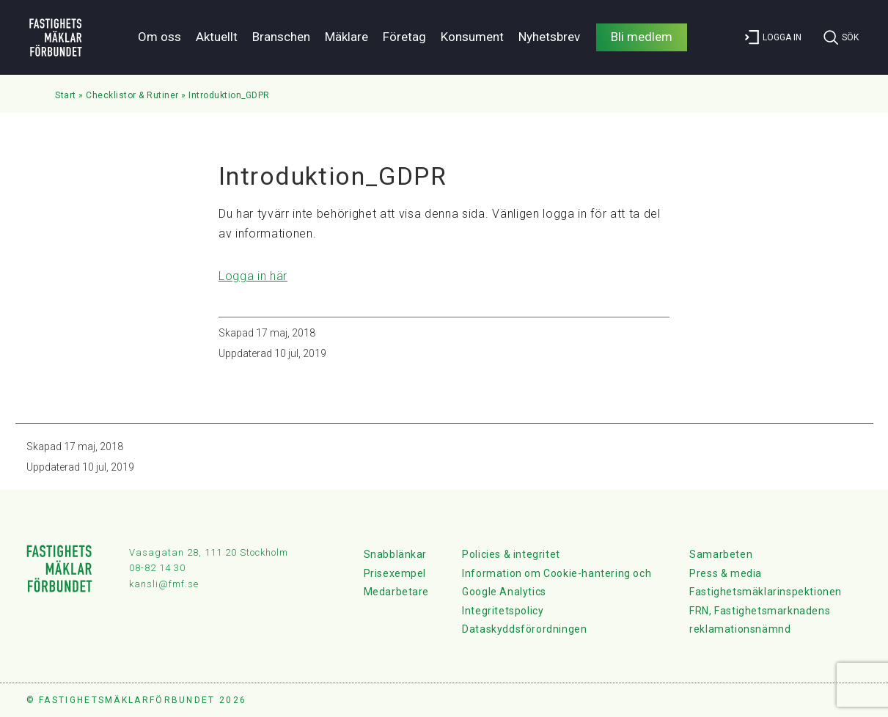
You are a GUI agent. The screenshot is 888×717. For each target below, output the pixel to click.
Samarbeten (720, 554)
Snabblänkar (396, 554)
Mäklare (346, 36)
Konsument (472, 36)
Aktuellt (217, 36)
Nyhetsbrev (549, 36)
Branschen (281, 36)
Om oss (159, 36)
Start (65, 95)
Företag (404, 36)
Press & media (725, 573)
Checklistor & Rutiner (132, 95)
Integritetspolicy (502, 611)
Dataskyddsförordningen (524, 629)
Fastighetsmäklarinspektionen (765, 592)
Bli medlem (641, 36)
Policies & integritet (511, 554)
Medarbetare (397, 592)
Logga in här (253, 276)
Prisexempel (395, 573)
